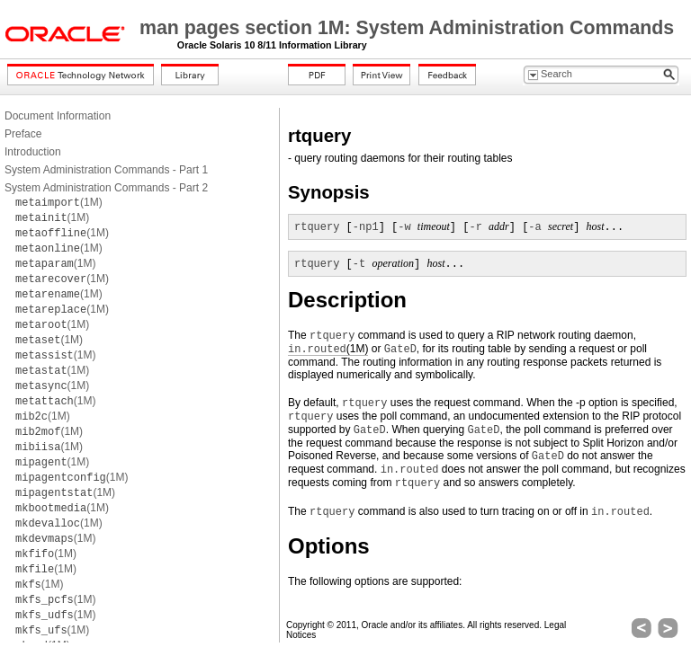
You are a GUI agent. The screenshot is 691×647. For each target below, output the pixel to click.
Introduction (32, 152)
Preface (22, 134)
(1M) (59, 202)
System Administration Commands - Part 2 (106, 188)
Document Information (57, 116)
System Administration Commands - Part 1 (106, 170)
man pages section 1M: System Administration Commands (406, 28)
